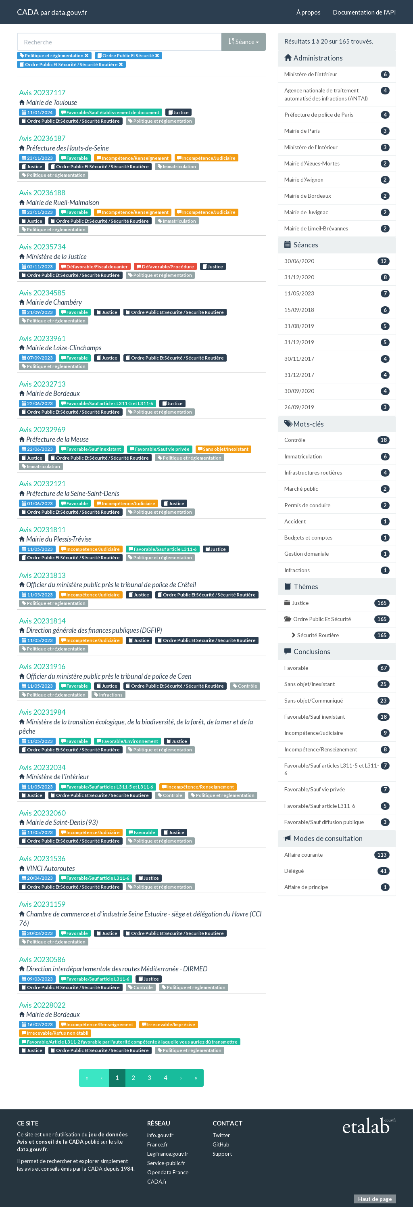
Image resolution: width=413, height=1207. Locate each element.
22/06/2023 (37, 403)
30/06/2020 (337, 261)
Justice (178, 112)
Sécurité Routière (340, 635)
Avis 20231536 (42, 858)
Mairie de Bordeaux (337, 196)
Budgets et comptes (337, 538)
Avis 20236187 (42, 138)
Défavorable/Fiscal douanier (94, 266)
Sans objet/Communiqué (337, 701)
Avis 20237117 (42, 92)
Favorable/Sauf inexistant (91, 449)
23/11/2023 (37, 158)
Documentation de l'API (364, 12)
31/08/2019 (337, 326)
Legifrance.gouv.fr (167, 1154)
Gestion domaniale (337, 554)
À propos (308, 12)
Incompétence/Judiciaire (206, 158)
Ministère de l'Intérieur (337, 147)
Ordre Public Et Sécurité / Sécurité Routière (71, 120)
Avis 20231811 (42, 529)
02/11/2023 (37, 266)
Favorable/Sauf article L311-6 (163, 549)
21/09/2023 (37, 312)
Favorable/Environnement (127, 741)
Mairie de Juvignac (337, 212)
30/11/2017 (337, 359)
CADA (28, 12)
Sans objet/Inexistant (223, 449)
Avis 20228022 (42, 1004)
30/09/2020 (337, 391)
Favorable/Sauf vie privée (160, 449)
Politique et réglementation (160, 120)
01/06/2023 (37, 503)
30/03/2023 (37, 933)
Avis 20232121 (42, 483)
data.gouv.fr (69, 12)
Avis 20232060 (42, 812)
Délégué (337, 871)
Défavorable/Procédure (165, 266)
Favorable (74, 158)
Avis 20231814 (42, 620)
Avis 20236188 (42, 192)
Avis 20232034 (42, 767)
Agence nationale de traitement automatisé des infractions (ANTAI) (337, 94)
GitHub (221, 1144)
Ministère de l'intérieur (337, 74)
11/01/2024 (37, 112)
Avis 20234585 (42, 292)
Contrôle (245, 685)
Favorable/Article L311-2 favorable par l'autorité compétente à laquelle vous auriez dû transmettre (130, 1041)
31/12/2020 (337, 277)
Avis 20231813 (42, 575)
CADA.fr (157, 1181)
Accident (337, 521)
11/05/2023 (37, 549)
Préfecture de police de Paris (337, 115)
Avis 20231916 (42, 666)
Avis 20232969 (42, 429)
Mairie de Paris (337, 131)
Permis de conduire (337, 505)
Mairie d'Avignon (337, 180)
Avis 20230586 (42, 959)
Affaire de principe (337, 887)
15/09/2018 (337, 310)
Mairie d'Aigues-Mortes (337, 163)
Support (222, 1154)
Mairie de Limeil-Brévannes (337, 228)
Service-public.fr (166, 1163)
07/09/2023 (37, 357)
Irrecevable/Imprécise (168, 1024)
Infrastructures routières (337, 473)
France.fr (157, 1144)
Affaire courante (337, 855)
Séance (243, 41)
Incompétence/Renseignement (133, 158)
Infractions (108, 694)
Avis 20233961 (42, 338)
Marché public (337, 489)
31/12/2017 (337, 375)
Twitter (221, 1135)
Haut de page (375, 1199)
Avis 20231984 (42, 711)
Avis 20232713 (42, 383)
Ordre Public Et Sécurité (337, 619)
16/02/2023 (37, 1024)
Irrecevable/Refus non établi (55, 1032)
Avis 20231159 (42, 903)
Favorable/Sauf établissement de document (110, 112)
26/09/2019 (337, 407)
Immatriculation (177, 166)
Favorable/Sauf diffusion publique (337, 822)
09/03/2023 (37, 978)
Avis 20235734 (42, 246)
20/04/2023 (37, 878)
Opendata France (167, 1172)
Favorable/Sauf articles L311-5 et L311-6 (107, 403)
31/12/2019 (337, 342)
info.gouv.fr (160, 1135)
